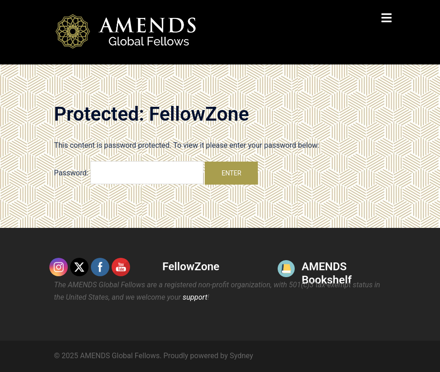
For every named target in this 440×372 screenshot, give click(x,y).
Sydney (241, 355)
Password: (128, 172)
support (195, 297)
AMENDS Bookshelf (326, 273)
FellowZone (191, 266)
